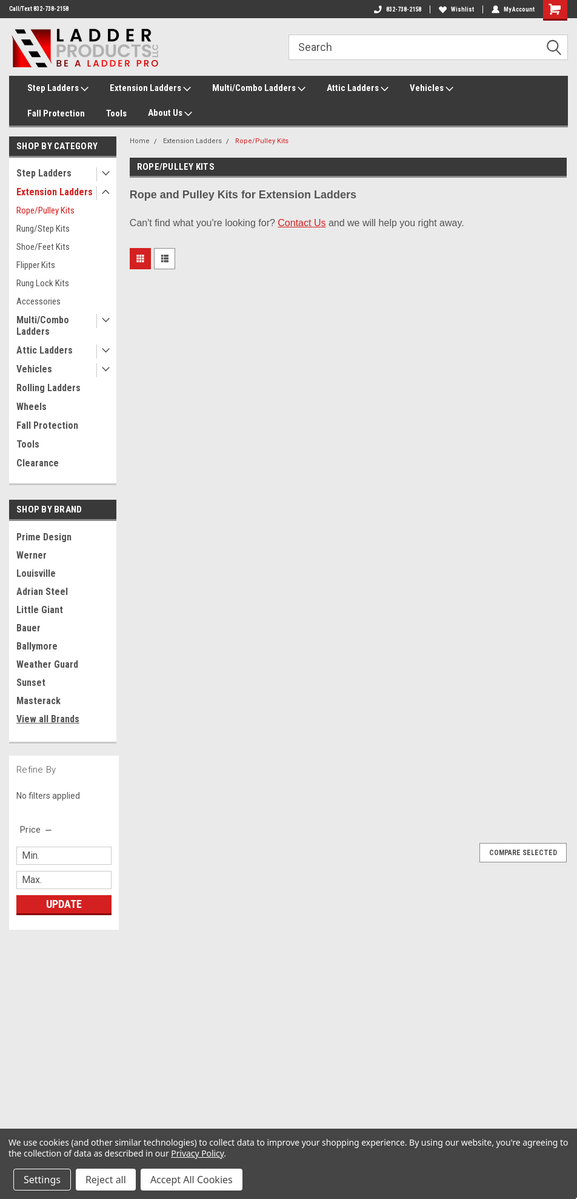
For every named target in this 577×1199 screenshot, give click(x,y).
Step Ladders (57, 88)
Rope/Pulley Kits (45, 210)
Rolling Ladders (48, 388)
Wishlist (456, 9)
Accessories (38, 301)
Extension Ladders (150, 88)
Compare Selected (523, 852)
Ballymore (37, 646)
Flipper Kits (35, 265)
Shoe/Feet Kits (43, 246)
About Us (170, 113)
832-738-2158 (397, 9)
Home (140, 141)
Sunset (30, 682)
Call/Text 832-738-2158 (38, 8)
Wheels (31, 406)
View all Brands (47, 719)
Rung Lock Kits (42, 283)
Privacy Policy (197, 1153)
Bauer (28, 628)
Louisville (36, 573)
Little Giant (39, 610)
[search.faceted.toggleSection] (36, 830)
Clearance (37, 463)
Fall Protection (56, 113)
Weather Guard (47, 664)
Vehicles (431, 88)
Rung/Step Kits (43, 228)
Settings (42, 1179)
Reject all (105, 1179)
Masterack (38, 701)
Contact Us (301, 223)
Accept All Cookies (191, 1179)
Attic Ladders (358, 88)
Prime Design (44, 537)
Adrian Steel (42, 591)
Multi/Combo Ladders (258, 88)
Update (64, 904)
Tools (116, 113)
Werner (31, 555)
